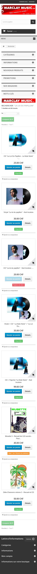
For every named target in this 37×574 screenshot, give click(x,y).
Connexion (32, 1)
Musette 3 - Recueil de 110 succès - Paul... (18, 437)
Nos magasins (10, 86)
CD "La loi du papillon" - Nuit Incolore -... (18, 268)
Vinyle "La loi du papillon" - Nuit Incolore (18, 212)
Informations (10, 62)
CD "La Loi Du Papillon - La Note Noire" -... (18, 157)
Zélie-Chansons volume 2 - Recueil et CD (18, 492)
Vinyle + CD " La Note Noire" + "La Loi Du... (18, 325)
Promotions (9, 78)
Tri (2, 113)
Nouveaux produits (13, 70)
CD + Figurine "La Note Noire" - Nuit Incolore (18, 381)
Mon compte (6, 556)
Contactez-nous (23, 1)
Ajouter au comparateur (10, 179)
